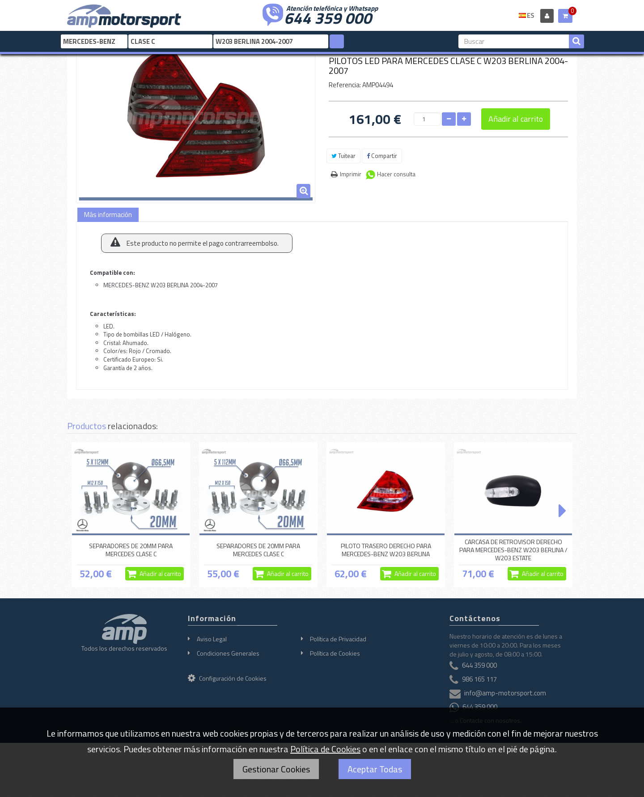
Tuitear (343, 155)
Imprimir (350, 174)
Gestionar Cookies (276, 769)
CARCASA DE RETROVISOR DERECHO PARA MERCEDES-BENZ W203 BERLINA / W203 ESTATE (513, 550)
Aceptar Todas (374, 769)
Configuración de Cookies (227, 678)
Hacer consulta (396, 174)
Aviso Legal (212, 639)
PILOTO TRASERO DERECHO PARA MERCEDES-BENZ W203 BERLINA (386, 549)
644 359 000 (328, 17)
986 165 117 (479, 679)
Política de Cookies (335, 653)
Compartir (382, 155)
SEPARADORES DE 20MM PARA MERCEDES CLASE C (131, 549)
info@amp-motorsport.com (505, 693)
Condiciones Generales (228, 653)
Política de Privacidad (338, 639)
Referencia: (345, 85)
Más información (108, 214)
